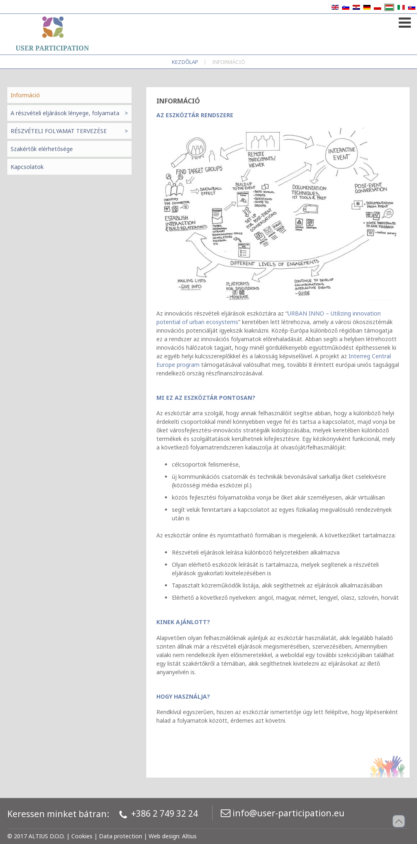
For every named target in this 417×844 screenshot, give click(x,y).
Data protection (120, 836)
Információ (25, 95)
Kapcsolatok (27, 167)
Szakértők (42, 149)
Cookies (81, 836)
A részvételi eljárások (65, 113)
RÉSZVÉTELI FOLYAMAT (59, 131)
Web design (164, 836)
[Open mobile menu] (404, 21)
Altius (189, 836)
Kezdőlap (185, 62)
